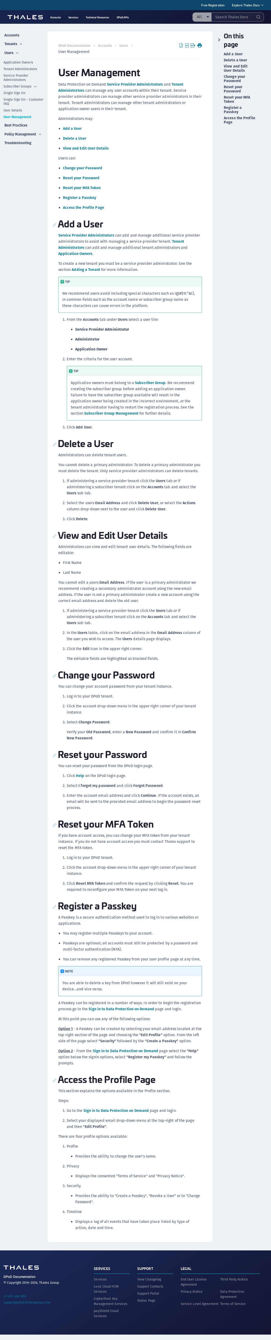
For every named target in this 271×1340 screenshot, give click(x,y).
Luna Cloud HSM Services (106, 1294)
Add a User (72, 128)
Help (81, 775)
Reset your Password (81, 178)
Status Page (146, 1306)
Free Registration (212, 5)
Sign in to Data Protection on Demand (143, 1009)
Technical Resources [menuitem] (97, 17)
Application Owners (18, 60)
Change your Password (83, 168)
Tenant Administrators (20, 66)
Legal (186, 1273)
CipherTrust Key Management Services (110, 1307)
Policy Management (24, 129)
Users (11, 50)
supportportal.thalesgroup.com (27, 1307)
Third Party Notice (234, 1284)
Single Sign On (14, 90)
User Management (17, 114)
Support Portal (148, 1298)
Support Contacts (150, 1291)
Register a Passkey (80, 197)
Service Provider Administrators (16, 75)
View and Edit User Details (86, 148)
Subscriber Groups (20, 84)
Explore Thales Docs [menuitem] (246, 5)
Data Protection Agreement (232, 1299)
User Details (13, 108)
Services (102, 1273)
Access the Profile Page (84, 207)
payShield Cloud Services (106, 1319)
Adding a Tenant (86, 269)
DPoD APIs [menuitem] (123, 17)
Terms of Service (233, 1309)
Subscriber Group (151, 382)
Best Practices (16, 121)
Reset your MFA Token (82, 187)
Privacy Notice (192, 1297)
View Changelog (149, 1284)
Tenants (13, 42)
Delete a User (75, 138)
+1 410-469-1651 (15, 1301)
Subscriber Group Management (112, 413)
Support (145, 1273)
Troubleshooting (18, 137)
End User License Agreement (194, 1287)
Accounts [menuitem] (55, 17)
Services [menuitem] (73, 17)
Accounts (11, 34)
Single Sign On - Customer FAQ (23, 99)
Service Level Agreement (199, 1309)
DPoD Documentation (75, 45)
